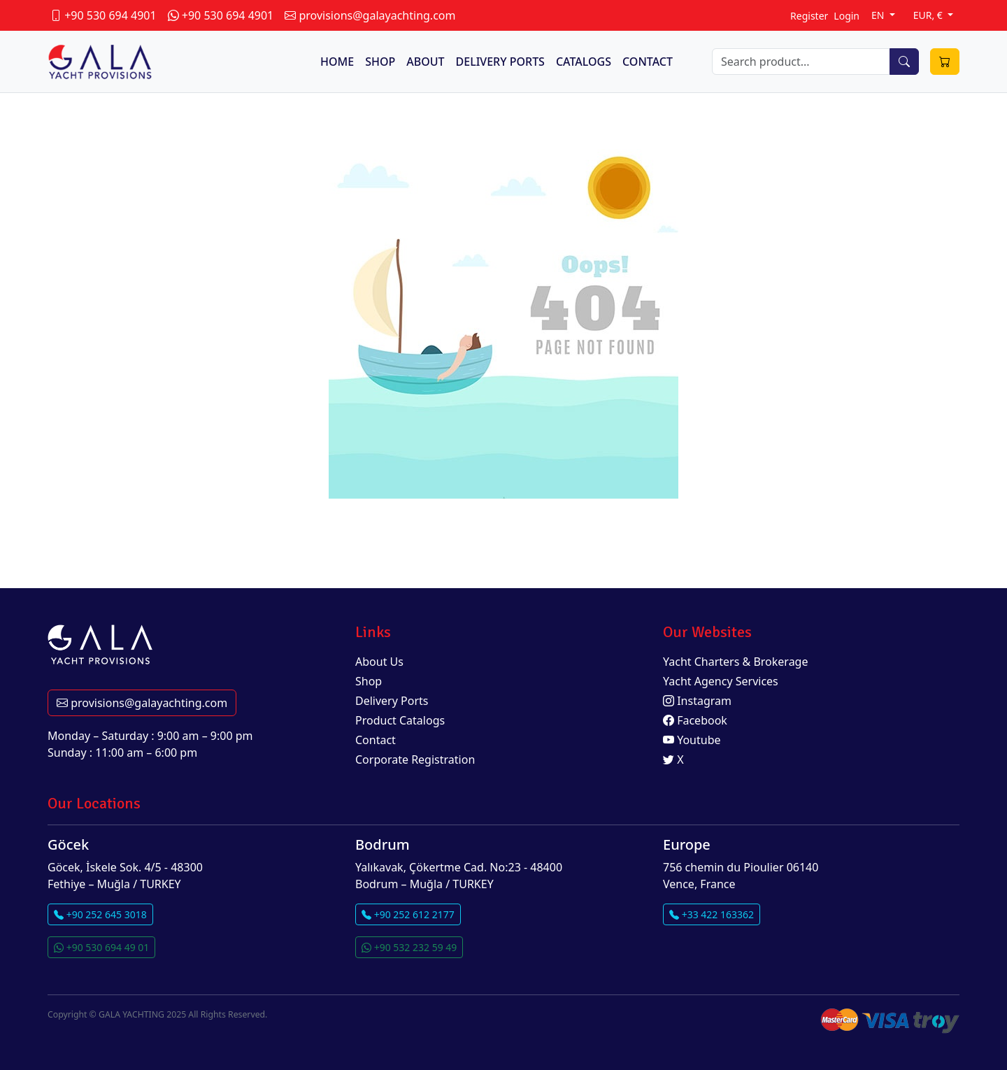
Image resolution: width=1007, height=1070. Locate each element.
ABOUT (425, 61)
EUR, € (929, 15)
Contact (375, 740)
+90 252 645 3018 (100, 914)
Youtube (692, 740)
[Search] (801, 61)
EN (879, 15)
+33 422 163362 (711, 914)
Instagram (697, 700)
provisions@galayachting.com (142, 703)
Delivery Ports (391, 700)
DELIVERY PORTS (500, 61)
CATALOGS (583, 61)
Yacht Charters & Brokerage (735, 661)
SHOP (380, 61)
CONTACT (647, 61)
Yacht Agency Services (720, 681)
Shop (368, 681)
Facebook (695, 720)
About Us (379, 661)
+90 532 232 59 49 (409, 947)
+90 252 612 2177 (408, 914)
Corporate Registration (415, 759)
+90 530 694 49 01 (101, 947)
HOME (337, 61)
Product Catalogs (400, 720)
